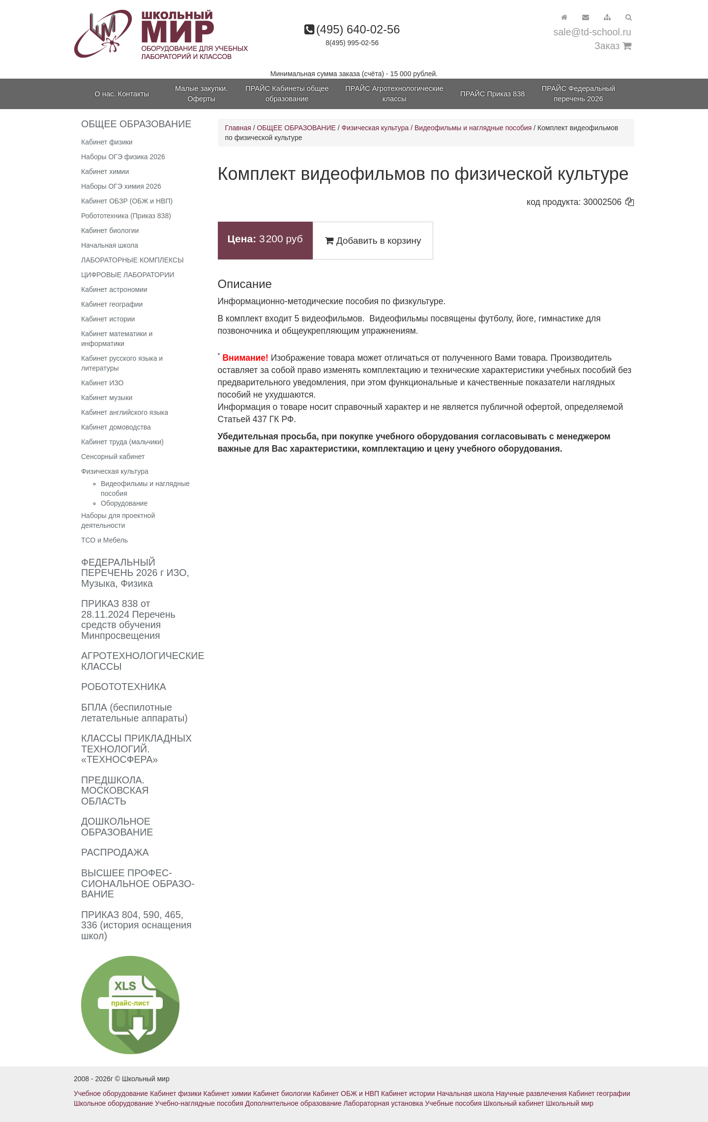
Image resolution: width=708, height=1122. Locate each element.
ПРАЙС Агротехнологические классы (394, 94)
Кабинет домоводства (116, 427)
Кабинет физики (107, 142)
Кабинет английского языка (124, 412)
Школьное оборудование (113, 1103)
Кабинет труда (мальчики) (122, 442)
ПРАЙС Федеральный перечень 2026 (579, 94)
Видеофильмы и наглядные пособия (472, 128)
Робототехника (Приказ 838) (126, 216)
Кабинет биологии (110, 230)
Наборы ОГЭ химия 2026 (121, 186)
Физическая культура (114, 471)
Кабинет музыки (106, 398)
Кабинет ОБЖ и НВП (346, 1093)
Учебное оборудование (111, 1093)
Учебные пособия (453, 1103)
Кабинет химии (105, 171)
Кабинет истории (108, 319)
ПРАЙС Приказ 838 (492, 94)
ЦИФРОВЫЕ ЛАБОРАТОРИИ (127, 275)
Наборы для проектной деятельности (118, 520)
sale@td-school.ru (592, 32)
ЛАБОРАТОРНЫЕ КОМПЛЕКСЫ (132, 260)
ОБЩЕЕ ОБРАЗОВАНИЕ (296, 128)
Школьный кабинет (513, 1103)
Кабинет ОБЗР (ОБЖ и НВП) (127, 201)
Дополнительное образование (293, 1103)
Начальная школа (109, 245)
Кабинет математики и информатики (116, 338)
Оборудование (124, 503)
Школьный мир (569, 1103)
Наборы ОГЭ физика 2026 (123, 157)
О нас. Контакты (121, 94)
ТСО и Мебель (104, 540)
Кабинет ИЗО (102, 383)
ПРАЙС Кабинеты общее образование (287, 94)
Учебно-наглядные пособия (199, 1103)
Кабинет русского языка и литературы (122, 363)
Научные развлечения (531, 1093)
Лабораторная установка (383, 1103)
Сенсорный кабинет (113, 456)
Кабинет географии (112, 304)
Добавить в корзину (373, 240)
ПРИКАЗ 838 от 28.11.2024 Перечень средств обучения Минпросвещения (128, 619)
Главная (238, 128)
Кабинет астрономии (114, 289)
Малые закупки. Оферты (201, 94)
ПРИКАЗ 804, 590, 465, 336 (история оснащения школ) (136, 925)
